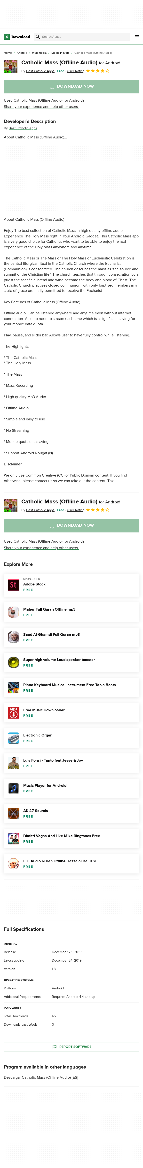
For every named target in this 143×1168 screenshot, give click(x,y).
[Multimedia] (39, 53)
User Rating (88, 70)
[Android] (22, 53)
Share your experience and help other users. (41, 106)
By (38, 71)
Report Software (71, 1047)
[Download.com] (17, 37)
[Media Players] (60, 53)
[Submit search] (38, 37)
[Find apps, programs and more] (82, 37)
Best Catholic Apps (23, 128)
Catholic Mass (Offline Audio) (70, 62)
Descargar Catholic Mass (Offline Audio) (37, 1077)
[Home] (8, 53)
